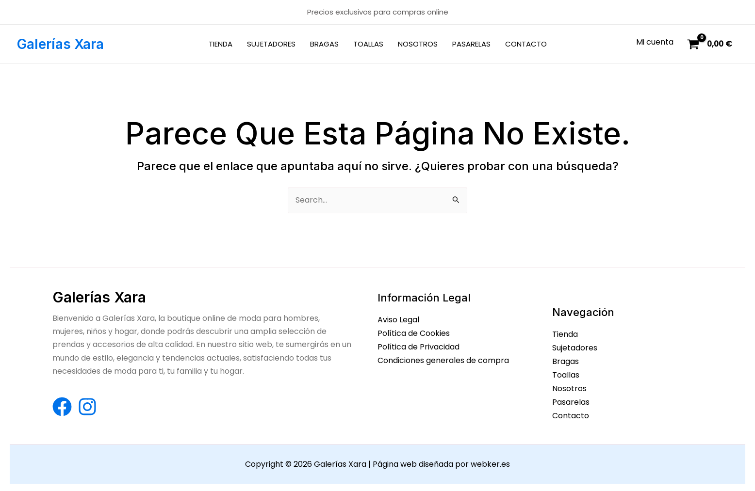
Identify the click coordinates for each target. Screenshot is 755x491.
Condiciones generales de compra (443, 359)
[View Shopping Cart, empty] (710, 44)
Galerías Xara (60, 44)
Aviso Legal (398, 320)
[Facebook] (62, 406)
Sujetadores (574, 347)
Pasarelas (571, 400)
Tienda (565, 334)
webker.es (490, 461)
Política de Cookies (414, 333)
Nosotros (569, 387)
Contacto (570, 413)
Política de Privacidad (419, 346)
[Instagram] (87, 406)
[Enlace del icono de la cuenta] (654, 41)
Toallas (565, 374)
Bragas (565, 360)
